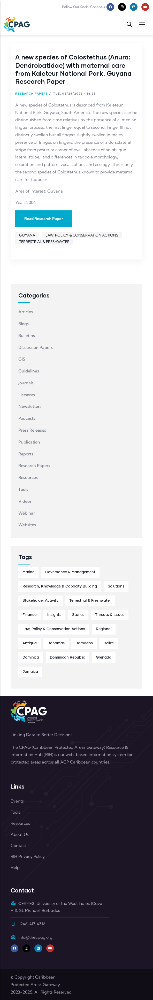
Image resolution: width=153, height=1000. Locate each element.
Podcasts (26, 418)
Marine (28, 572)
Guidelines (28, 370)
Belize (109, 643)
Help (15, 867)
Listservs (26, 394)
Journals (26, 382)
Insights (54, 615)
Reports (25, 453)
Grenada (103, 657)
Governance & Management (70, 572)
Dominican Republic (67, 657)
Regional (103, 629)
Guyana (27, 235)
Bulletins (26, 335)
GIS (21, 359)
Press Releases (32, 430)
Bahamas (56, 643)
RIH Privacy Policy (28, 856)
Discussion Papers (35, 347)
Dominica (30, 657)
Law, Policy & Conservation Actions (81, 235)
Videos (25, 501)
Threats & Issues (109, 615)
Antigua (29, 643)
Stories (78, 615)
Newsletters (29, 406)
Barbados (84, 643)
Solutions (116, 586)
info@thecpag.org (31, 938)
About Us (20, 834)
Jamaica (30, 672)
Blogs (23, 323)
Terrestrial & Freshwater (44, 241)
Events (17, 801)
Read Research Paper (43, 218)
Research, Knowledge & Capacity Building (59, 586)
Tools (23, 489)
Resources (28, 477)
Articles (25, 311)
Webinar (26, 513)
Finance (29, 615)
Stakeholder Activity (40, 600)
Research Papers (31, 93)
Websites (27, 524)
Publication (29, 442)
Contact (18, 845)
